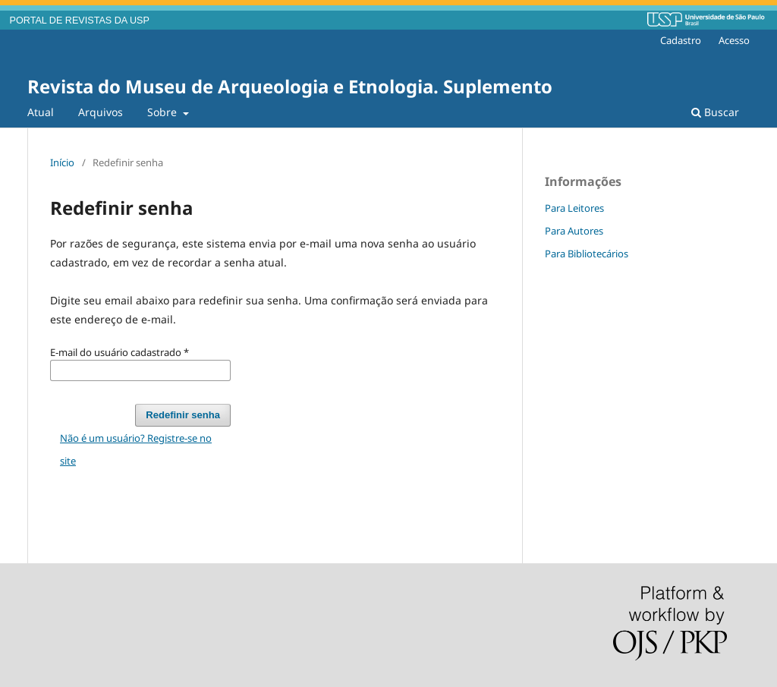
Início (62, 162)
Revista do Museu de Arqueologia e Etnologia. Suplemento (289, 86)
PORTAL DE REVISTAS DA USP (79, 20)
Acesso (734, 40)
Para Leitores (574, 208)
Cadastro (680, 40)
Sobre (163, 112)
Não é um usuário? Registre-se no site (136, 449)
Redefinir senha (183, 415)
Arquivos (100, 112)
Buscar (715, 112)
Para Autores (574, 231)
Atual (40, 112)
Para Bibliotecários (586, 253)
